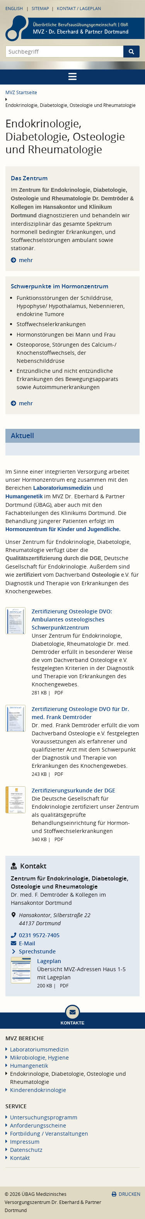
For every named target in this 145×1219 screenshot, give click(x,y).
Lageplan (49, 961)
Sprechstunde (37, 951)
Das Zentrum (29, 178)
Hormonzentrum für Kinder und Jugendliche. (63, 529)
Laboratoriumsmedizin (62, 488)
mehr (26, 260)
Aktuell (22, 435)
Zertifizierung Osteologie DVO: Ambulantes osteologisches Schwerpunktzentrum (72, 619)
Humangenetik (24, 496)
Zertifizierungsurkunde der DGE (73, 790)
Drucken (126, 1194)
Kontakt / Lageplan (79, 8)
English (14, 8)
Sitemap (40, 8)
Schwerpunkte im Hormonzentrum (59, 286)
